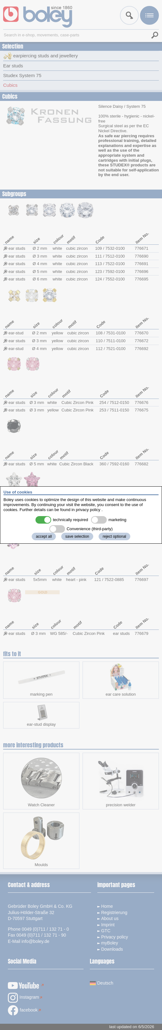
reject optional (114, 536)
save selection (77, 536)
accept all (44, 536)
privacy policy (88, 509)
